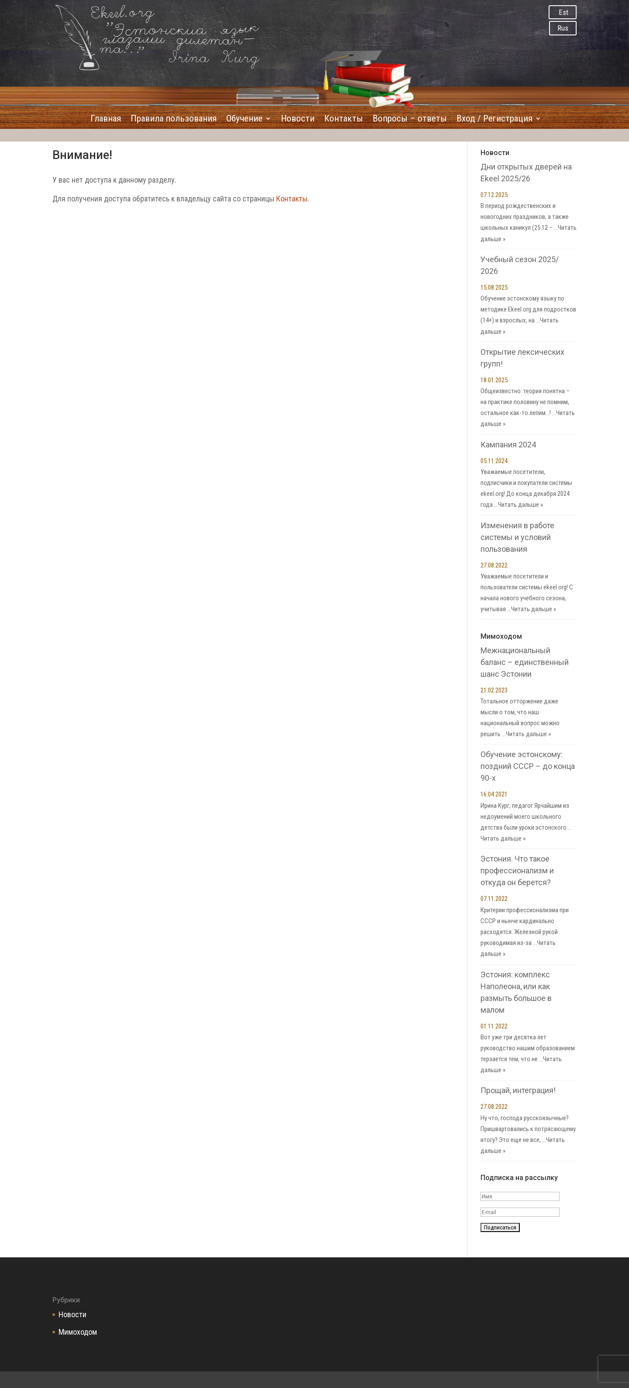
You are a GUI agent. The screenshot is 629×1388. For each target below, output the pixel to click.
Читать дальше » (520, 505)
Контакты (343, 119)
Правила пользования (174, 119)
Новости (297, 119)
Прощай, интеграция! (518, 1090)
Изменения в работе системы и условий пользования (517, 537)
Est (563, 12)
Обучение (244, 119)
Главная (105, 119)
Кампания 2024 (508, 444)
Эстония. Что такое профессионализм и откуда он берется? (517, 870)
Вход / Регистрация (494, 119)
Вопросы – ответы (410, 119)
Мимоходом (78, 1331)
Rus (562, 28)
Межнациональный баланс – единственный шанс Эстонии (524, 662)
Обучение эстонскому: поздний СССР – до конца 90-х (527, 766)
